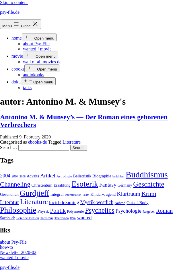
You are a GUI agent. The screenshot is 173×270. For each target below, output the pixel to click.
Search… (8, 147)
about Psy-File (36, 43)
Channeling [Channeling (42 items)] (15, 184)
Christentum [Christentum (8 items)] (42, 185)
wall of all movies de (42, 61)
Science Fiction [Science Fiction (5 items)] (27, 218)
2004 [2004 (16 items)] (5, 176)
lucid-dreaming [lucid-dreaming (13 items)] (64, 202)
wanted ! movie (37, 48)
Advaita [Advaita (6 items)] (33, 176)
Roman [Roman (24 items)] (164, 211)
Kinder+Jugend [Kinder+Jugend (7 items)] (103, 194)
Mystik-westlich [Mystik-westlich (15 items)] (97, 202)
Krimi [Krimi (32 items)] (148, 193)
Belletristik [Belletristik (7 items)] (82, 176)
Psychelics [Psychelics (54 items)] (99, 210)
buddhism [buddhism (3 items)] (118, 176)
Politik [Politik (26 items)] (58, 211)
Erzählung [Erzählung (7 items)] (62, 185)
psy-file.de (10, 12)
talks (27, 87)
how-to (6, 247)
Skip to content (14, 2)
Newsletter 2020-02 (18, 252)
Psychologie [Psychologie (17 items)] (128, 211)
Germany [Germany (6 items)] (125, 185)
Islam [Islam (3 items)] (86, 194)
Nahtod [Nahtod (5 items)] (119, 203)
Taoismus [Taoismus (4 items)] (46, 218)
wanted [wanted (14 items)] (84, 217)
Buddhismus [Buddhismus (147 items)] (147, 174)
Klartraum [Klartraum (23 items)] (128, 194)
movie (17, 56)
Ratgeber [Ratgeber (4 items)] (149, 212)
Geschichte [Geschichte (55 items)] (148, 184)
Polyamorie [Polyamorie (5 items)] (75, 212)
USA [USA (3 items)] (73, 218)
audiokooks (33, 74)
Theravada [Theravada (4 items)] (61, 218)
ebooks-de (37, 142)
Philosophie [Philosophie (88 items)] (18, 210)
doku (16, 81)
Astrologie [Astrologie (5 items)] (64, 176)
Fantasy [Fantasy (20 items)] (107, 185)
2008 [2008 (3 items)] (23, 176)
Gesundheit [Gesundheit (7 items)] (9, 194)
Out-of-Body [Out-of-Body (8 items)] (138, 202)
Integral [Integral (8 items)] (57, 194)
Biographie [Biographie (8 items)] (101, 176)
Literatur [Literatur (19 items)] (9, 202)
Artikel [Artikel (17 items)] (47, 176)
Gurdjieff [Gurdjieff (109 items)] (34, 193)
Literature (72, 142)
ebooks (17, 68)
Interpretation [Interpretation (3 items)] (73, 194)
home (16, 38)
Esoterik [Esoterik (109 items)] (84, 183)
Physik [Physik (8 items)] (43, 211)
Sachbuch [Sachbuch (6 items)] (7, 218)
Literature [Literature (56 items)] (34, 202)
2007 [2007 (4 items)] (14, 176)
